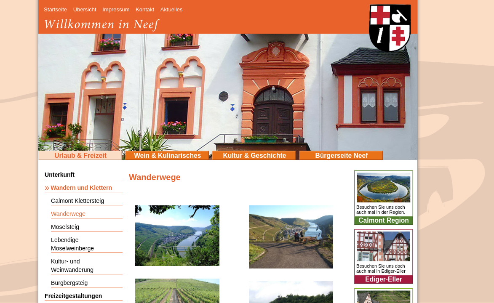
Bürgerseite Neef (341, 155)
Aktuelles (171, 9)
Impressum (115, 9)
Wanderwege (68, 213)
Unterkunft (60, 174)
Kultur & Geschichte (254, 155)
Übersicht (84, 9)
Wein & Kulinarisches (167, 155)
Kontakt (145, 9)
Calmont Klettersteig (77, 200)
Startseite (55, 9)
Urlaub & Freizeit (80, 155)
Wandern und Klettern (81, 187)
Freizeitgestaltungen (73, 295)
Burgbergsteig (69, 282)
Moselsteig (65, 226)
